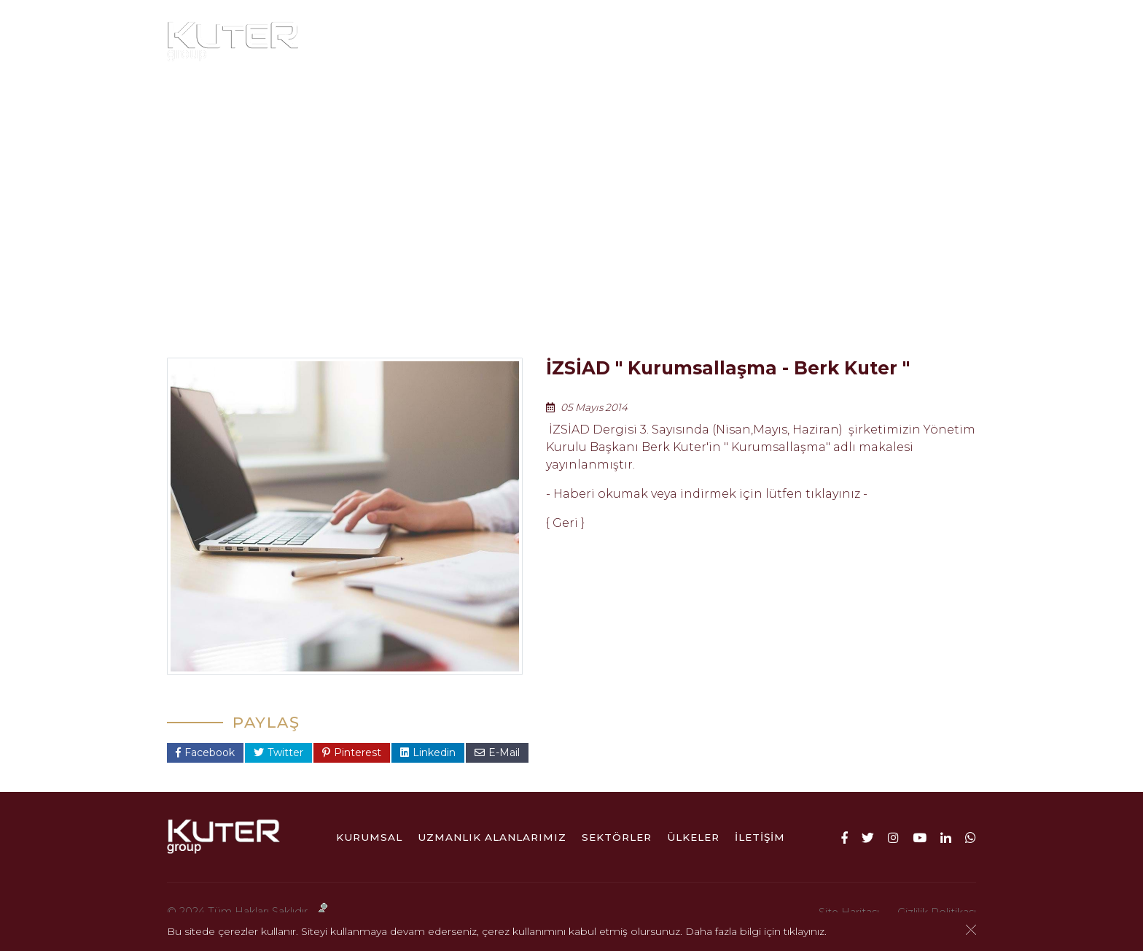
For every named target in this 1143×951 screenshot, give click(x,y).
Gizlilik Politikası (936, 912)
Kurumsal (405, 42)
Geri (565, 523)
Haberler (528, 290)
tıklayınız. (805, 932)
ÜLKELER (785, 42)
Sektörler (694, 42)
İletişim (864, 42)
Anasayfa (406, 290)
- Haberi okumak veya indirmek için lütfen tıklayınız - (706, 494)
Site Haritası (849, 912)
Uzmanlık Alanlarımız (555, 42)
